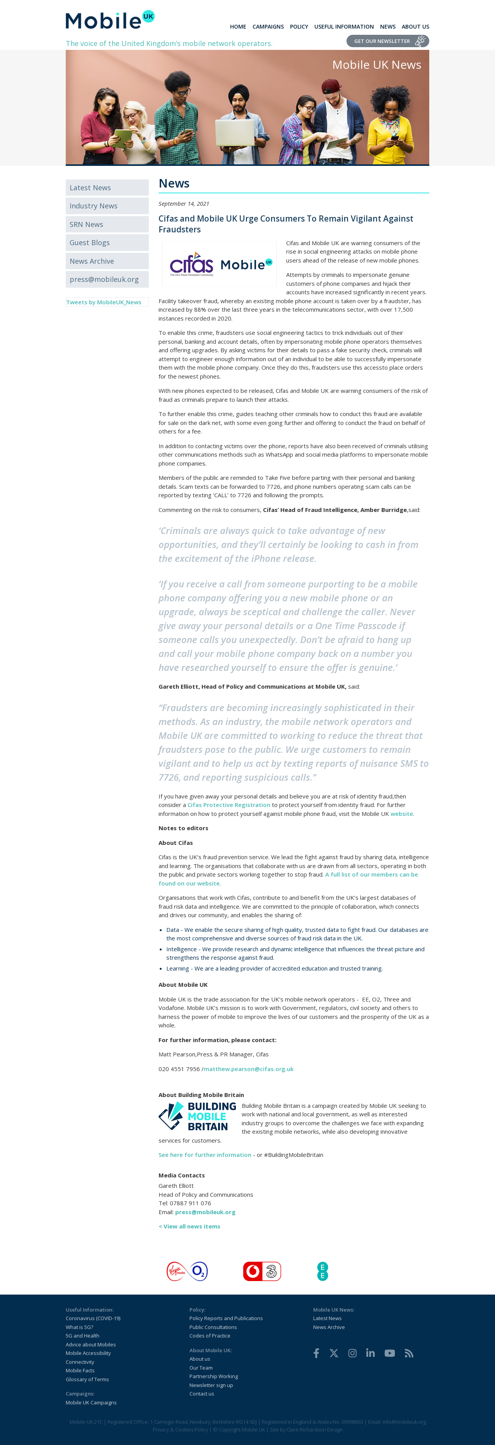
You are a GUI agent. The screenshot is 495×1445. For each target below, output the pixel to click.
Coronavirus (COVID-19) (93, 1318)
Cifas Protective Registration (229, 805)
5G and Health (82, 1335)
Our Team (201, 1367)
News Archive (92, 261)
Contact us (201, 1393)
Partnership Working (213, 1376)
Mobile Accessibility (88, 1352)
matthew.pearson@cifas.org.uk (249, 1069)
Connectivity (80, 1361)
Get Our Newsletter (382, 41)
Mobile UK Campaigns (91, 1402)
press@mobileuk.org (104, 279)
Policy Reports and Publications (226, 1318)
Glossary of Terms (87, 1379)
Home (238, 26)
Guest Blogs (90, 242)
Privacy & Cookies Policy (180, 1429)
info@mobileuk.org (404, 1421)
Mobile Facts (80, 1370)
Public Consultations (213, 1327)
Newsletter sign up (211, 1385)
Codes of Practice (209, 1335)
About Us (415, 26)
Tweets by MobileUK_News (104, 302)
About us (199, 1358)
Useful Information (344, 26)
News (388, 26)
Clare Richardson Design (315, 1429)
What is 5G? (79, 1327)
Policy (299, 26)
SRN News (86, 224)
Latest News (90, 187)
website (402, 813)
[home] (110, 19)
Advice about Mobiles (91, 1344)
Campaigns (268, 26)
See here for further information (205, 1154)
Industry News (94, 205)
